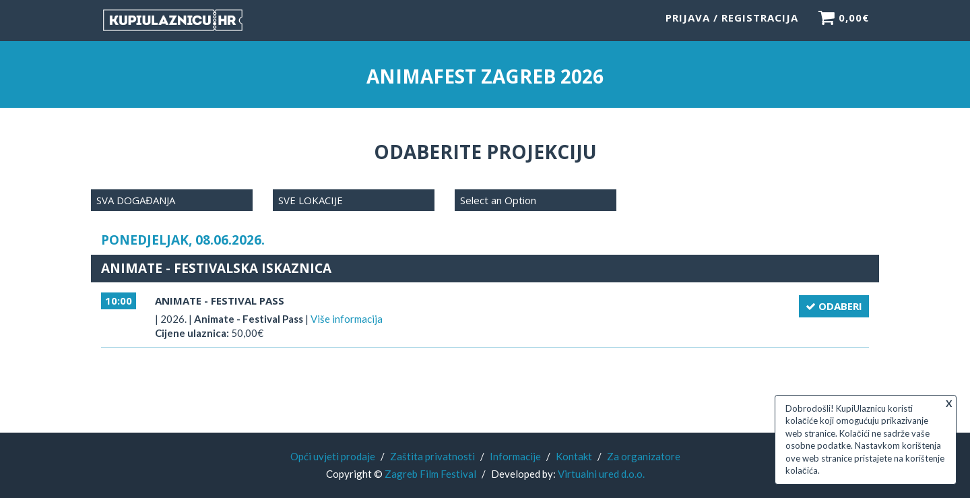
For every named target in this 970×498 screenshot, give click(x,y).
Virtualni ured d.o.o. (601, 474)
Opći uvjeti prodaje (332, 456)
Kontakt (574, 456)
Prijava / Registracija (732, 23)
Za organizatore (643, 456)
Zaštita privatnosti (432, 456)
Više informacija (347, 319)
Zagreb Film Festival (430, 474)
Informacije (515, 456)
